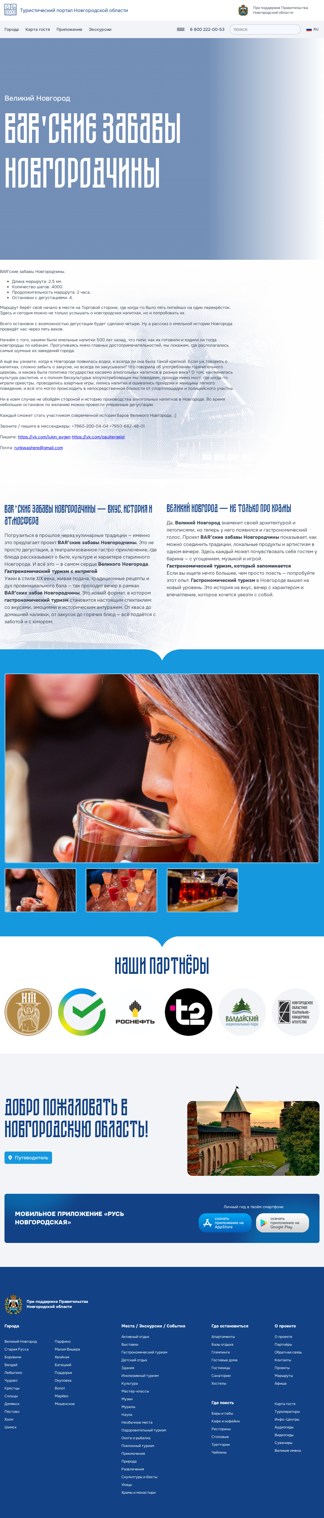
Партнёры (283, 1344)
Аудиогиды (284, 1427)
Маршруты (284, 1375)
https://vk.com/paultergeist (98, 437)
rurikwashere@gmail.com (38, 447)
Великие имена (288, 1450)
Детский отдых (134, 1360)
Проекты (282, 1367)
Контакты (283, 1360)
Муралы (128, 1406)
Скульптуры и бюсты (139, 1477)
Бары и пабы (222, 1413)
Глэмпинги (221, 1352)
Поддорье (63, 1372)
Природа (129, 1461)
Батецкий (63, 1364)
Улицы (126, 1484)
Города (11, 29)
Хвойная (62, 1357)
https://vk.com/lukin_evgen (44, 437)
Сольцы (11, 1396)
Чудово (10, 1380)
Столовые (220, 1436)
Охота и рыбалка (135, 1438)
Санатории (221, 1375)
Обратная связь (288, 1352)
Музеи (127, 1399)
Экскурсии (100, 29)
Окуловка (63, 1380)
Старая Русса (16, 1349)
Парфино (63, 1341)
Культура (129, 1383)
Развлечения (132, 1469)
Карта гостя (37, 29)
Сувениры (283, 1442)
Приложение (69, 29)
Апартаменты (223, 1336)
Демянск (11, 1403)
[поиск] (265, 29)
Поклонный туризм (137, 1445)
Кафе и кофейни (226, 1421)
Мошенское (65, 1403)
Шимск (10, 1427)
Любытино (13, 1372)
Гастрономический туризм (144, 1352)
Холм (8, 1419)
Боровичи (12, 1357)
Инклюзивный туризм (140, 1375)
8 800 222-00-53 (207, 29)
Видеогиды (284, 1435)
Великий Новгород (20, 1341)
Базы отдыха (222, 1344)
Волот (60, 1388)
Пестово (11, 1411)
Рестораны (221, 1429)
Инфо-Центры (287, 1419)
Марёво (61, 1396)
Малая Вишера (67, 1349)
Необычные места (137, 1422)
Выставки (129, 1344)
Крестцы (11, 1388)
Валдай (10, 1364)
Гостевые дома (225, 1360)
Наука (126, 1414)
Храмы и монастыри (138, 1492)
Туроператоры (287, 1411)
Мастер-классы (135, 1391)
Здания (127, 1367)
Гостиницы (221, 1367)
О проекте (283, 1336)
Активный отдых (135, 1336)
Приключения (133, 1453)
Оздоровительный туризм (143, 1430)
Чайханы (219, 1452)
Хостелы (219, 1383)
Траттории (221, 1444)
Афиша (281, 1383)
